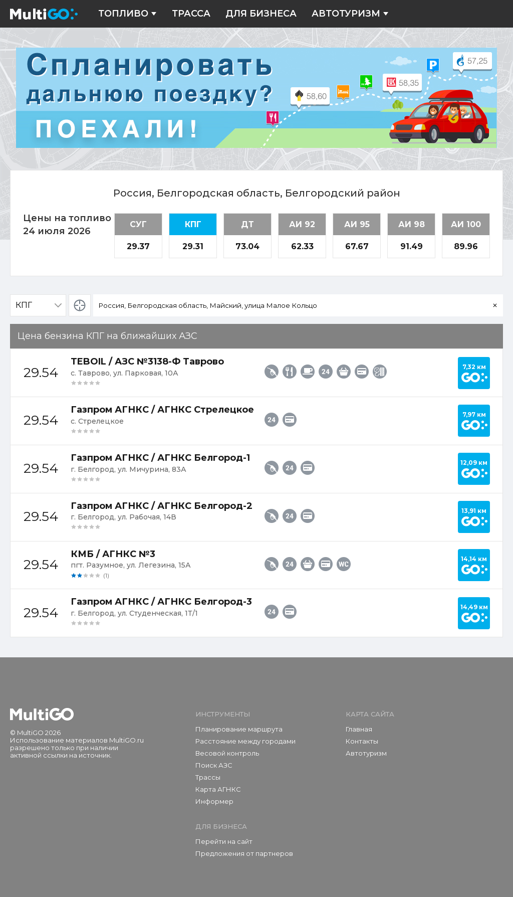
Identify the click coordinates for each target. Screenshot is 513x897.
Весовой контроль (227, 753)
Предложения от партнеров (244, 853)
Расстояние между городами (245, 741)
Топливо (127, 14)
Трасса (191, 14)
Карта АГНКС (218, 789)
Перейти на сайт (223, 841)
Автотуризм (350, 14)
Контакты (362, 741)
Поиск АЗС (213, 765)
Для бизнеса (261, 14)
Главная (359, 729)
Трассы (207, 777)
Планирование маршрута (239, 729)
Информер (214, 801)
